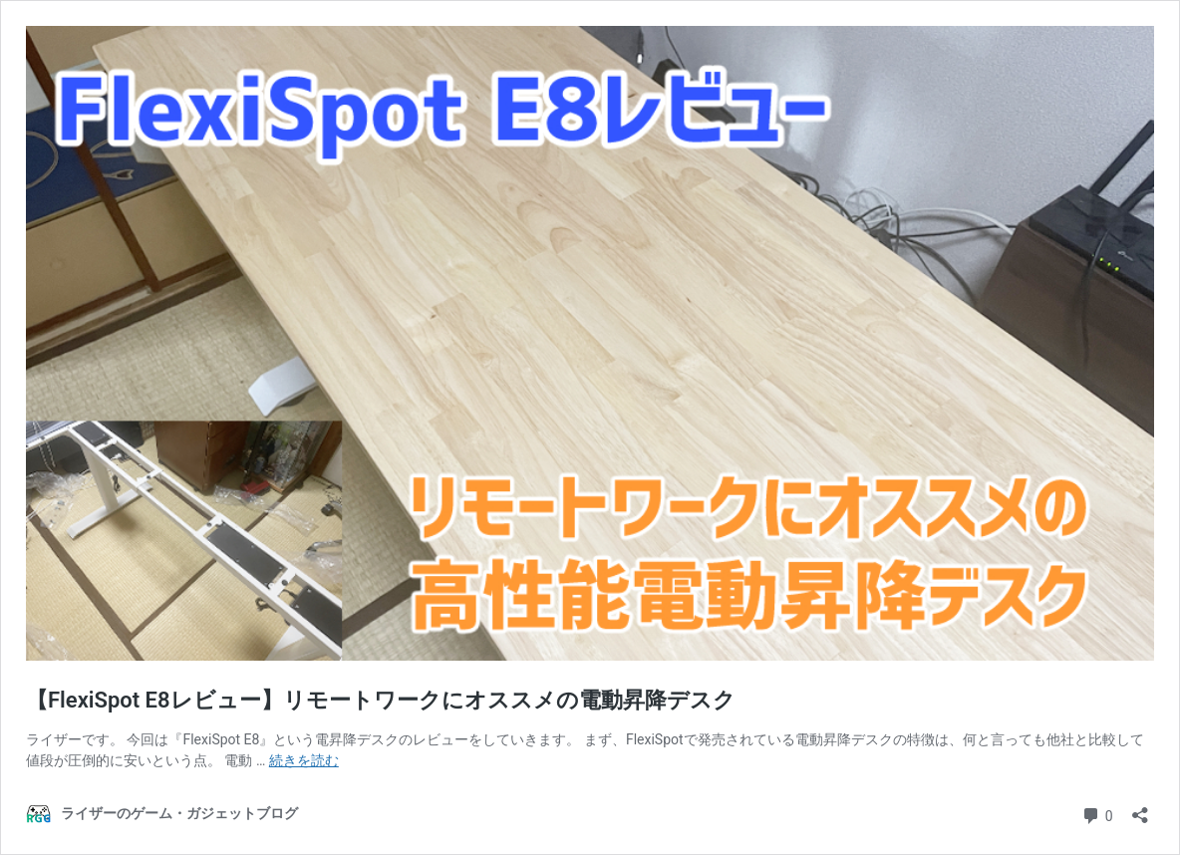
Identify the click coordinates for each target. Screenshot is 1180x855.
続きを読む (304, 760)
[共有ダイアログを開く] (1140, 808)
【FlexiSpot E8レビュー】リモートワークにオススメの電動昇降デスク (381, 700)
